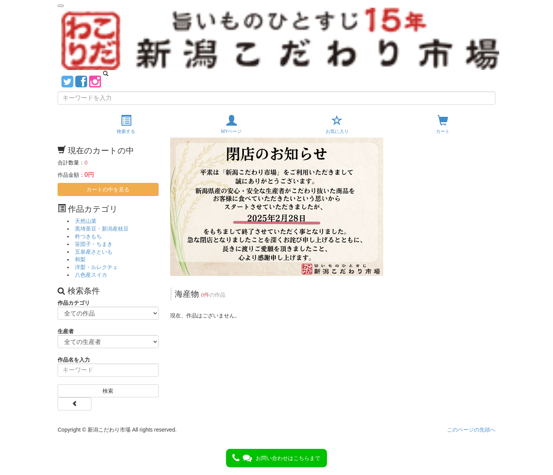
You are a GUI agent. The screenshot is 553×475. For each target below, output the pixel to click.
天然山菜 (85, 221)
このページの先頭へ (471, 430)
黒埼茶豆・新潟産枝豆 (102, 229)
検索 (108, 391)
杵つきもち (88, 236)
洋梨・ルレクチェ (96, 267)
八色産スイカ (91, 275)
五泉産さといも (94, 252)
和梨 (80, 259)
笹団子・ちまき (94, 244)
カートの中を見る (107, 189)
